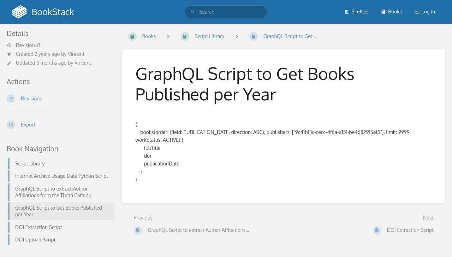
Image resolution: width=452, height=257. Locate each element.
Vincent (76, 54)
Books (391, 11)
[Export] (59, 124)
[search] (226, 11)
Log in (425, 11)
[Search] (192, 12)
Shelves (356, 11)
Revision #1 (23, 45)
